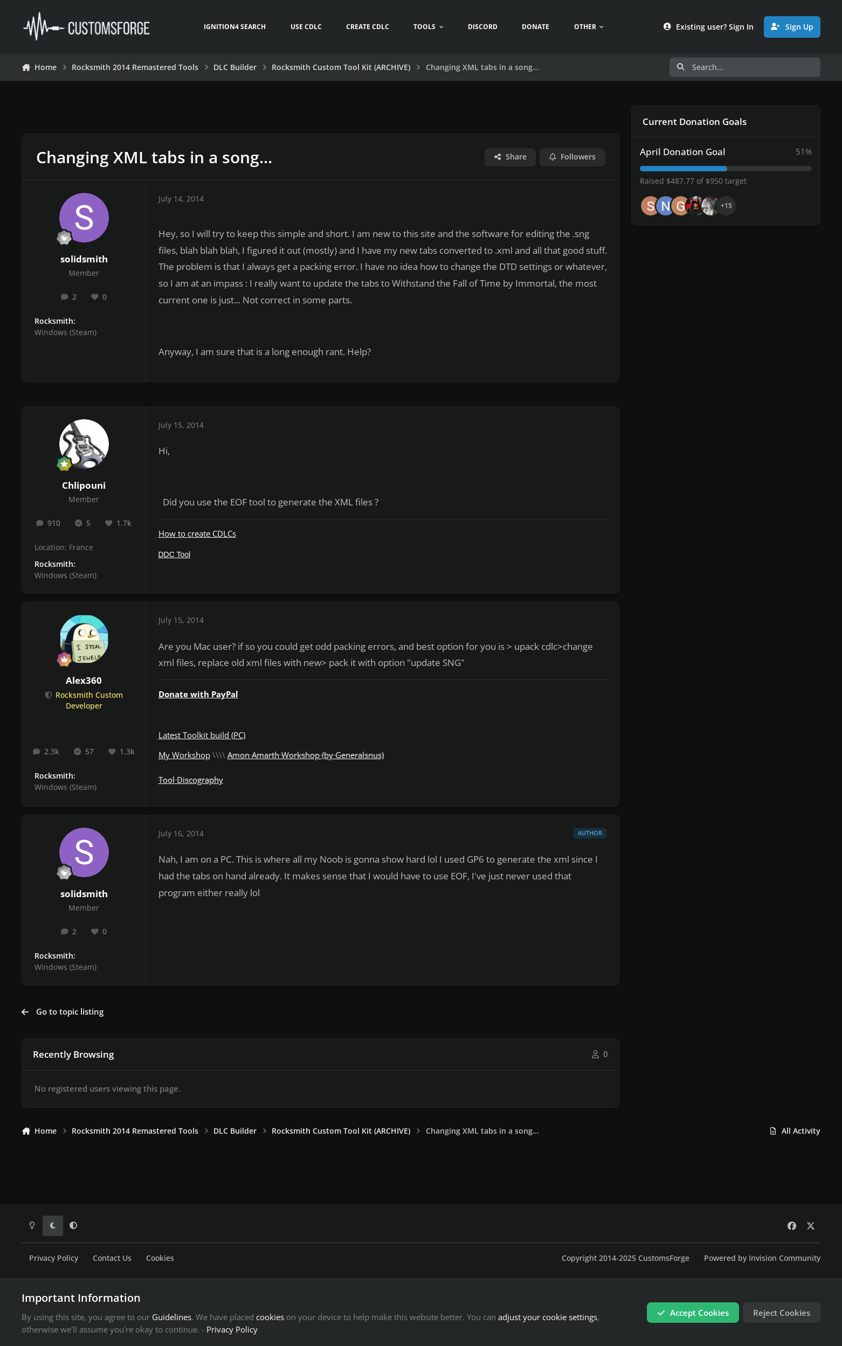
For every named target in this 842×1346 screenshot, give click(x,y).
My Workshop (184, 755)
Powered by (762, 1258)
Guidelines (171, 1317)
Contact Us (112, 1258)
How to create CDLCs (197, 533)
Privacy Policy (53, 1258)
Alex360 (84, 680)
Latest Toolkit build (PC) (201, 735)
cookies (270, 1317)
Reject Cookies (781, 1312)
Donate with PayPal (198, 694)
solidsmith (84, 259)
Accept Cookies (693, 1312)
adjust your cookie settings (547, 1317)
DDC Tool (174, 554)
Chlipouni (84, 485)
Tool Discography (190, 779)
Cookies (160, 1258)
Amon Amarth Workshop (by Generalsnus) (305, 755)
